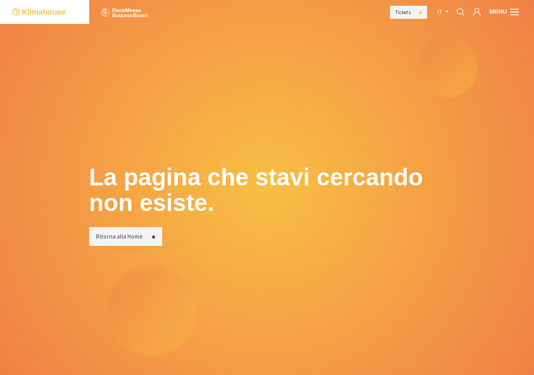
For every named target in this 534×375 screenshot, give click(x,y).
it (440, 12)
